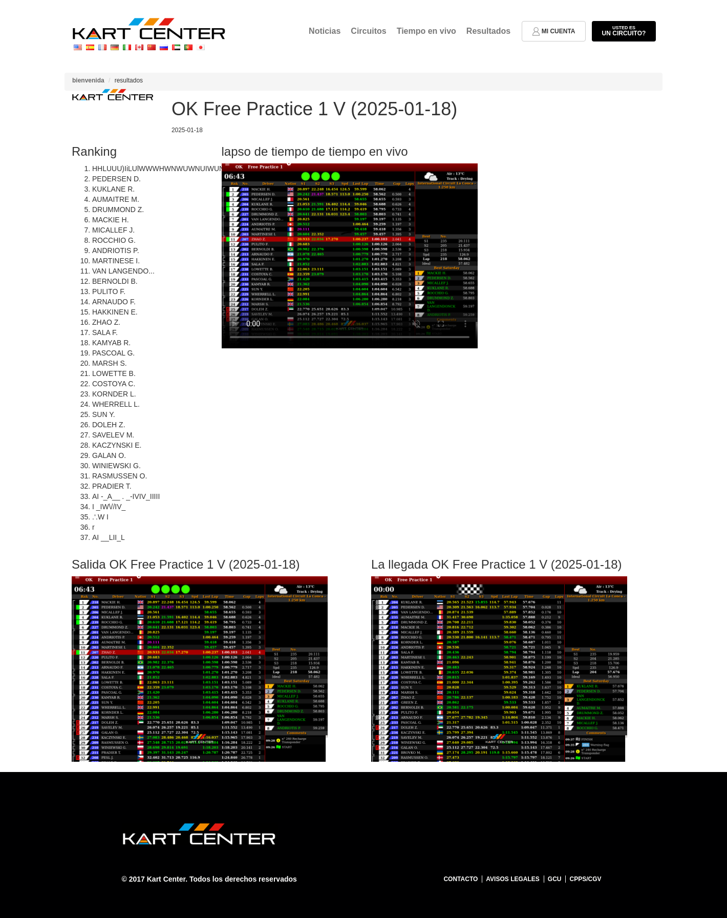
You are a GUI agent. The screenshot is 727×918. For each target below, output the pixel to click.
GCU (555, 879)
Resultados (488, 31)
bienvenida (88, 80)
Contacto (460, 879)
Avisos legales (512, 879)
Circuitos (368, 31)
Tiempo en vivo (426, 31)
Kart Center (166, 879)
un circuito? (624, 31)
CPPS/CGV (585, 879)
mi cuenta (553, 31)
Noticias (324, 31)
